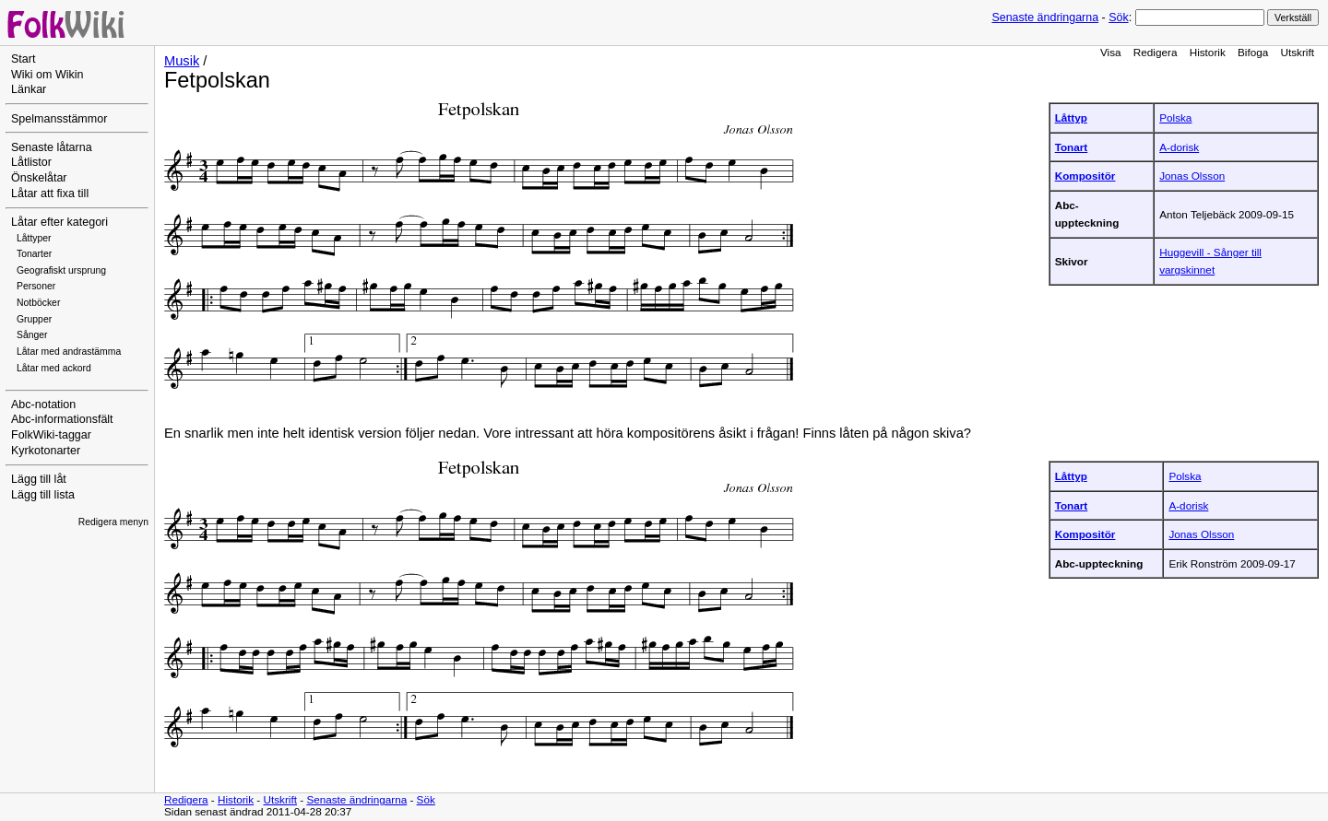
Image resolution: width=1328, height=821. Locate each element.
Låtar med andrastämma (69, 351)
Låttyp (1071, 117)
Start (23, 59)
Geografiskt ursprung (61, 270)
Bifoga (1253, 52)
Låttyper (34, 238)
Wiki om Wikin (47, 74)
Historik (1208, 52)
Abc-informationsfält (62, 419)
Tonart (1071, 147)
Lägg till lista (43, 494)
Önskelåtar (39, 177)
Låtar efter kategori (59, 222)
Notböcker (38, 303)
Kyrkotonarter (45, 450)
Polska (1175, 117)
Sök (1118, 17)
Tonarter (34, 254)
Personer (36, 286)
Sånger (32, 335)
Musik (181, 60)
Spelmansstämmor (59, 118)
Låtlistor (31, 162)
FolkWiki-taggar (51, 434)
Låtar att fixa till (50, 193)
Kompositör (1085, 176)
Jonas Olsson (1192, 176)
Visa (1110, 52)
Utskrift (1297, 52)
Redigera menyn (113, 522)
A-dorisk (1179, 147)
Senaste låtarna (51, 147)
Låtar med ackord (54, 368)
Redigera (1155, 52)
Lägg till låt (38, 479)
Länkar (28, 89)
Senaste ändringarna (1044, 17)
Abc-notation (43, 404)
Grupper (34, 319)
